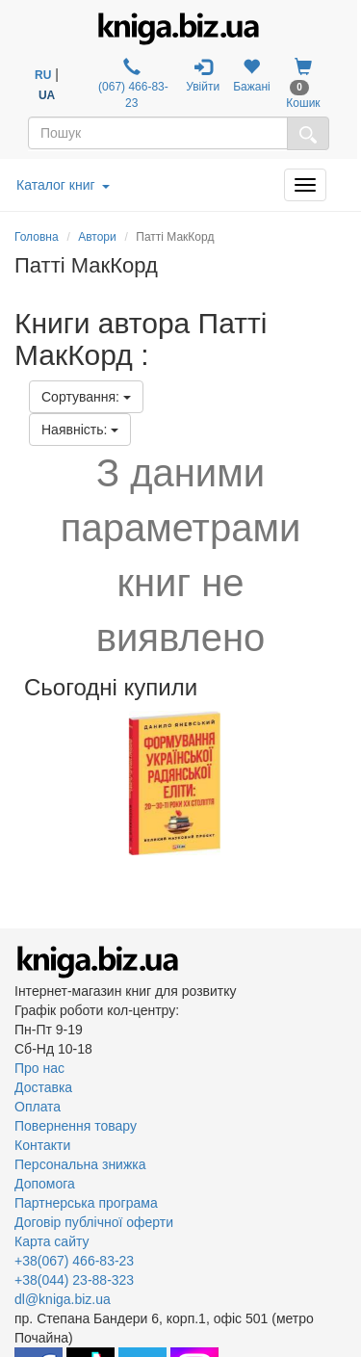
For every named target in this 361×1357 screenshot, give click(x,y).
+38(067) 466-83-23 (74, 1260)
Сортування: (86, 396)
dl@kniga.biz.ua (62, 1299)
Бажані (252, 75)
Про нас (39, 1068)
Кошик (303, 84)
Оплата (37, 1106)
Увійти (202, 75)
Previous (17, 783)
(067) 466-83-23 (131, 84)
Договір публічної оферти (93, 1222)
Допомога (44, 1183)
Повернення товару (75, 1126)
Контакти (42, 1145)
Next (344, 783)
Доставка (43, 1087)
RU (43, 75)
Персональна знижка (80, 1164)
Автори (97, 237)
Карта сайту (52, 1241)
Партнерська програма (86, 1203)
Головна (36, 237)
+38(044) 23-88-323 (74, 1280)
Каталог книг (63, 185)
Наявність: (79, 429)
